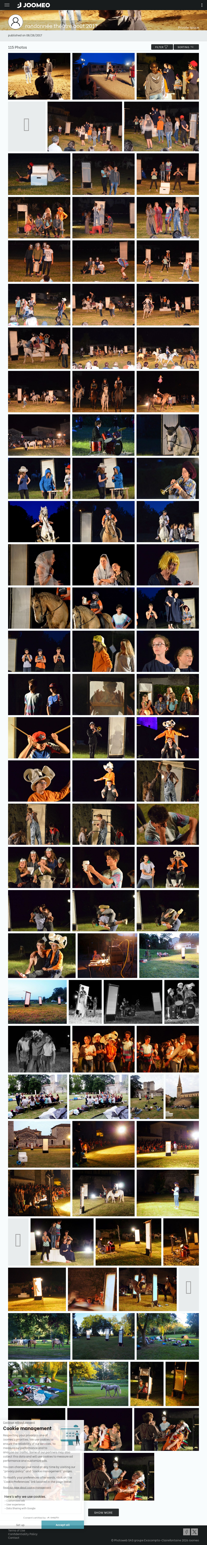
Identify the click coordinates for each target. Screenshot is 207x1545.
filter (162, 47)
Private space (188, 27)
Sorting (186, 47)
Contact (13, 1537)
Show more (103, 1512)
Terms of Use (16, 1530)
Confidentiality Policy (23, 1534)
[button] (10, 1524)
